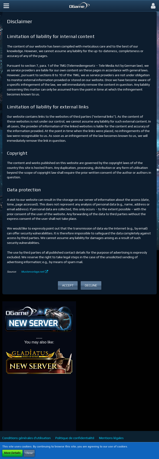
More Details (12, 453)
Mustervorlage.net (32, 271)
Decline (91, 285)
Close (29, 453)
